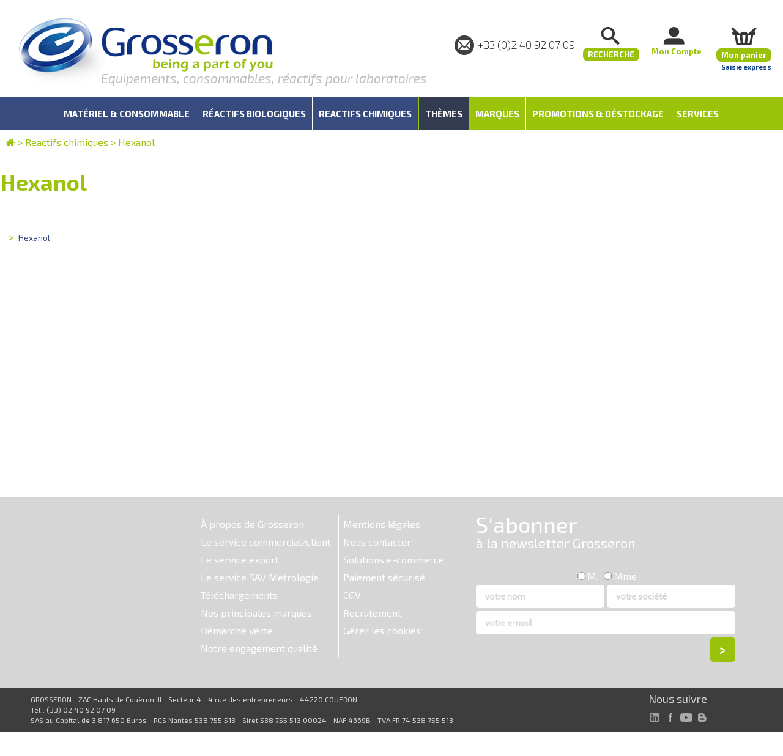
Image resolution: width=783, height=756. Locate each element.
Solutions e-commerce (393, 559)
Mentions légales (381, 524)
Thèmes (443, 113)
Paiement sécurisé (384, 577)
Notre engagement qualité (259, 648)
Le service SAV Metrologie (260, 577)
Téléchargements (239, 595)
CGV (352, 595)
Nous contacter (377, 542)
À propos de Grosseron (252, 524)
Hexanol (136, 142)
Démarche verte (237, 630)
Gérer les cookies (382, 630)
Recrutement (372, 612)
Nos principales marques (256, 612)
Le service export (240, 559)
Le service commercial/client (266, 542)
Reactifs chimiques (66, 142)
